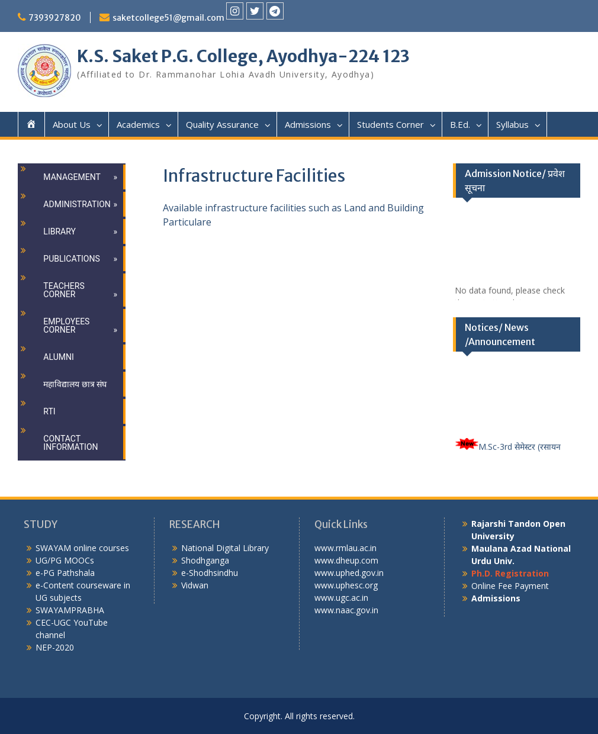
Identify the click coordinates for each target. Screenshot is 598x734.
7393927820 (54, 17)
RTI (49, 411)
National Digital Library (225, 547)
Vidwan (194, 585)
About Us (72, 124)
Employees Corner (66, 325)
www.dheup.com (346, 560)
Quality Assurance (222, 124)
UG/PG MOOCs (65, 560)
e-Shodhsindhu (209, 572)
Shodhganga (205, 560)
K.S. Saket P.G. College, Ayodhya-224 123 (243, 56)
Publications (71, 258)
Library (59, 231)
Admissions (308, 124)
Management (71, 177)
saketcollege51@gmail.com (168, 17)
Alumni (58, 357)
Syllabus (512, 124)
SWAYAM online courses (82, 547)
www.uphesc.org (346, 585)
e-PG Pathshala (65, 572)
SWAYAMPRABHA (70, 610)
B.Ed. (460, 124)
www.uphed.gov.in (349, 572)
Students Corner (390, 124)
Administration (76, 204)
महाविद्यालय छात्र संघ (75, 384)
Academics (138, 124)
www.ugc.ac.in (341, 597)
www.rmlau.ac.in (345, 547)
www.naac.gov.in (346, 610)
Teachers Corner (63, 290)
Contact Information (70, 443)
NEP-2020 (55, 647)
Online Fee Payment (510, 585)
